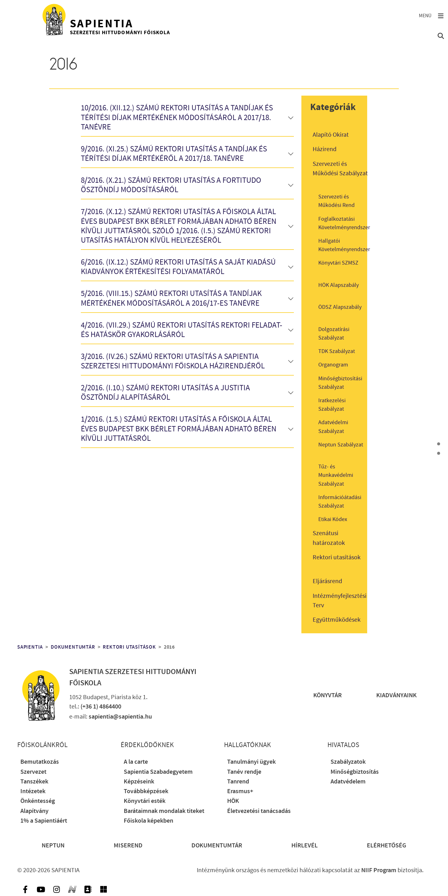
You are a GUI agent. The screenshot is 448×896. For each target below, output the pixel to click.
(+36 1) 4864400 (101, 707)
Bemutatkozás (39, 762)
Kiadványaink (396, 695)
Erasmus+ (240, 791)
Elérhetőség (386, 845)
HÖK (233, 801)
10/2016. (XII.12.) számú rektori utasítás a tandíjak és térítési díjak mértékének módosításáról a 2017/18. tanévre (177, 117)
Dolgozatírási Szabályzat (333, 333)
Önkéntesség (37, 801)
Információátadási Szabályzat (339, 501)
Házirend (324, 149)
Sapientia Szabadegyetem (158, 772)
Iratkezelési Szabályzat (332, 405)
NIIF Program (378, 870)
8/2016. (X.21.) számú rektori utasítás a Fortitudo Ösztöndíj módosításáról (171, 185)
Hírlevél (304, 845)
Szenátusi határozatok (329, 538)
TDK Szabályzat (336, 351)
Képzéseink (139, 781)
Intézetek (32, 791)
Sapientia (30, 647)
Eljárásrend (327, 581)
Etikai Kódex (332, 519)
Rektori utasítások (337, 557)
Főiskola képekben (148, 821)
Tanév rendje (244, 772)
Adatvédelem (348, 781)
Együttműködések (337, 620)
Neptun (53, 845)
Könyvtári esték (144, 801)
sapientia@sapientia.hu (120, 717)
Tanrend (238, 781)
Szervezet (33, 772)
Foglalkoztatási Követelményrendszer (344, 223)
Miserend (128, 845)
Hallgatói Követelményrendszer (344, 245)
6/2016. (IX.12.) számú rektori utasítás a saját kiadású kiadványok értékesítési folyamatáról (178, 267)
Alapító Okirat (331, 135)
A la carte (136, 762)
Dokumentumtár (73, 647)
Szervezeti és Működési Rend (336, 201)
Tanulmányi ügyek (251, 762)
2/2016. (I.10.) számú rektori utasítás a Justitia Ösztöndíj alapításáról (165, 393)
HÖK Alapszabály (338, 285)
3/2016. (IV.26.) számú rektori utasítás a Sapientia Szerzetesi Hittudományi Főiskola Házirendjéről (173, 361)
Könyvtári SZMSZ (338, 262)
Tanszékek (34, 781)
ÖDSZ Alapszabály (340, 307)
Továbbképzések (146, 791)
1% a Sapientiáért (43, 821)
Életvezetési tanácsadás (259, 811)
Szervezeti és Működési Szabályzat (340, 168)
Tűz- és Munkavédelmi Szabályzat (335, 475)
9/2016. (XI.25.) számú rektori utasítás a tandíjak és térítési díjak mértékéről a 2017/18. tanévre (174, 154)
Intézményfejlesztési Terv (340, 600)
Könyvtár (327, 695)
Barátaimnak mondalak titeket (164, 811)
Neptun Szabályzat (340, 444)
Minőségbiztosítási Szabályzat (340, 383)
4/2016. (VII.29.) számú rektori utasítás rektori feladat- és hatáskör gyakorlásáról (181, 330)
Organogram (333, 364)
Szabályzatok (348, 762)
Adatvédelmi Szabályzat (333, 427)
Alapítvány (34, 811)
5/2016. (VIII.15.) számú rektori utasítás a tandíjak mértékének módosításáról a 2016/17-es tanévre (171, 298)
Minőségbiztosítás (355, 772)
